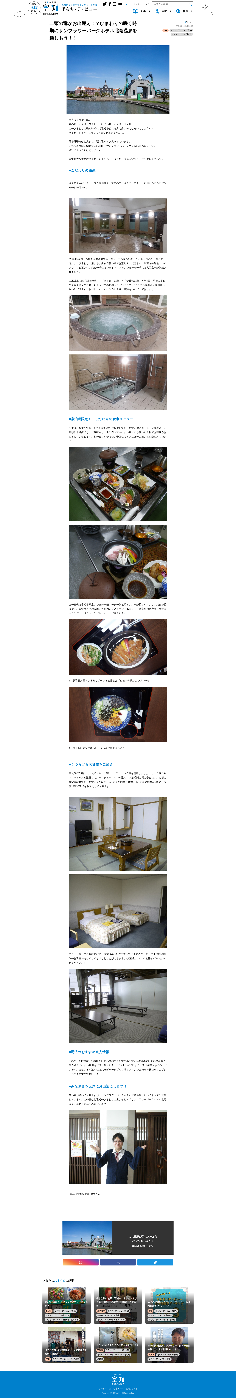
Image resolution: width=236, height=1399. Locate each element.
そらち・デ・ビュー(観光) (181, 30)
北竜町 (165, 30)
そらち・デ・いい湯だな (182, 35)
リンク (121, 1390)
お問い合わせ (133, 1390)
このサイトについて (105, 1390)
